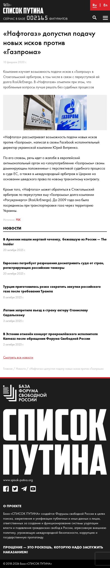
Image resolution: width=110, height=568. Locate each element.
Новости (12, 228)
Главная (8, 368)
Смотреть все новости (18, 357)
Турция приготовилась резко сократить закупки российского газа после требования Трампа (52, 288)
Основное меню (105, 22)
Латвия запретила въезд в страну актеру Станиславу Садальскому (45, 312)
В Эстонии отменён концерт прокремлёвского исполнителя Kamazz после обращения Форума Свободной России (50, 336)
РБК (18, 220)
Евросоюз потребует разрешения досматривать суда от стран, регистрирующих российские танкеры (54, 265)
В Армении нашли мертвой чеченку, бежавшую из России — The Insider (55, 241)
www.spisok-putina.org (18, 480)
